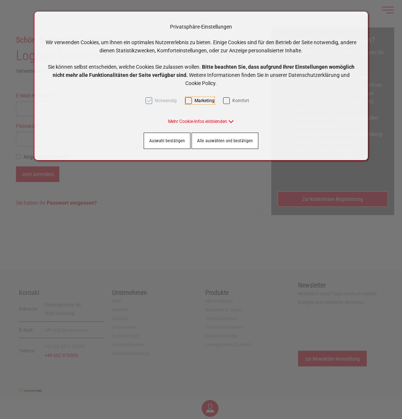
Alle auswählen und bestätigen (225, 140)
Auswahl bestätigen (167, 140)
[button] (201, 121)
